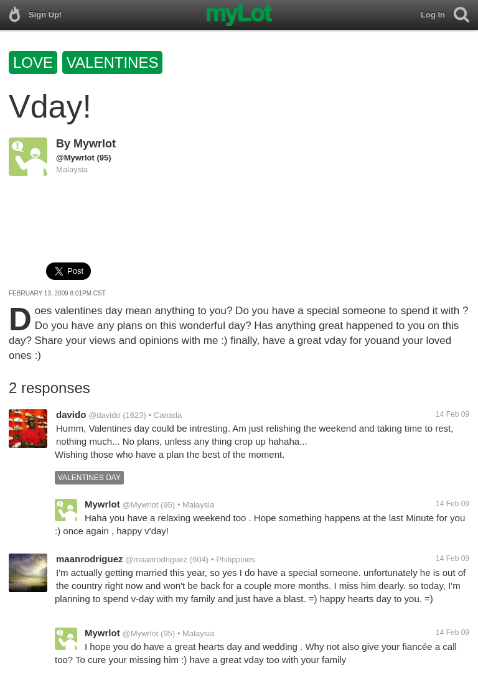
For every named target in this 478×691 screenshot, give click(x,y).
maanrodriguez (89, 559)
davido (71, 414)
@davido (104, 415)
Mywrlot (94, 143)
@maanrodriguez (156, 559)
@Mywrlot (75, 157)
